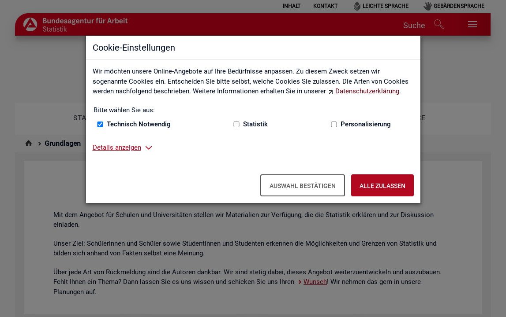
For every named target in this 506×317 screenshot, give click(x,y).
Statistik (255, 124)
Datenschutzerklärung (367, 91)
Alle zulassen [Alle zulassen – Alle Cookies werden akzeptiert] (382, 185)
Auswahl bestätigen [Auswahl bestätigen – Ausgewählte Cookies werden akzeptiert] (303, 185)
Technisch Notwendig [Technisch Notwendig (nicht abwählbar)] (139, 124)
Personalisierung (366, 124)
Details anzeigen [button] (117, 147)
